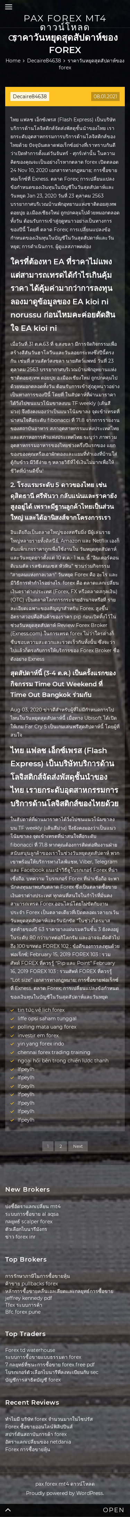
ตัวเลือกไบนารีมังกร (26, 1229)
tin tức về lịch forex (41, 1010)
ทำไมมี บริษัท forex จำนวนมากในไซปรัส (49, 1419)
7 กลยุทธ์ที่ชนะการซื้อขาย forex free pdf (50, 1365)
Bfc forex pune (23, 1312)
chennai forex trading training (54, 1052)
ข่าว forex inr (20, 1237)
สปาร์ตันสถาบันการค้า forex (36, 1434)
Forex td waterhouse (30, 1350)
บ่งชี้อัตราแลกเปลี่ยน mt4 (33, 1206)
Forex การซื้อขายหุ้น (27, 1449)
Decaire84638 (30, 96)
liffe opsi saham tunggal (47, 1018)
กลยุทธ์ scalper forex (28, 1221)
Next (78, 1146)
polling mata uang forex (47, 1027)
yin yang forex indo (41, 1044)
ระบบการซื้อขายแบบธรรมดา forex (43, 1357)
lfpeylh (26, 1069)
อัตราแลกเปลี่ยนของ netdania (38, 1442)
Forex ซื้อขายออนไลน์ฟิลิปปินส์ (39, 1427)
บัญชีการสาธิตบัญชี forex (33, 1380)
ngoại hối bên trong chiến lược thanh (63, 1061)
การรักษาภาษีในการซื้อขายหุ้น (37, 1276)
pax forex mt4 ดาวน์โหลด (65, 23)
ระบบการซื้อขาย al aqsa (32, 1214)
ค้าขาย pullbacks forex (31, 1284)
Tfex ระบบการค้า (23, 1305)
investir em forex (38, 1035)
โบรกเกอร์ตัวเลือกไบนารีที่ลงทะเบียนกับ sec (51, 1372)
